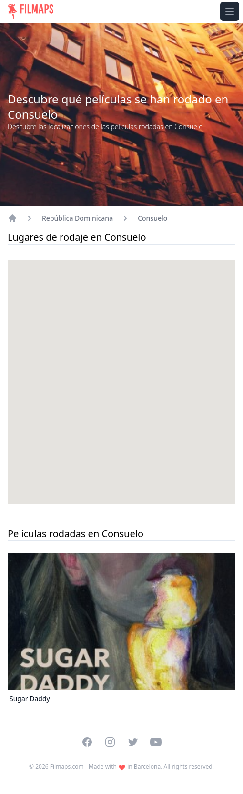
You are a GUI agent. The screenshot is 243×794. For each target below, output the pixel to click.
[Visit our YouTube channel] (156, 742)
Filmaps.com (67, 767)
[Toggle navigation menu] (229, 11)
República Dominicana (77, 218)
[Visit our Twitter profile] (133, 742)
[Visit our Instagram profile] (110, 742)
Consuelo (152, 218)
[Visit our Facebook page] (87, 742)
